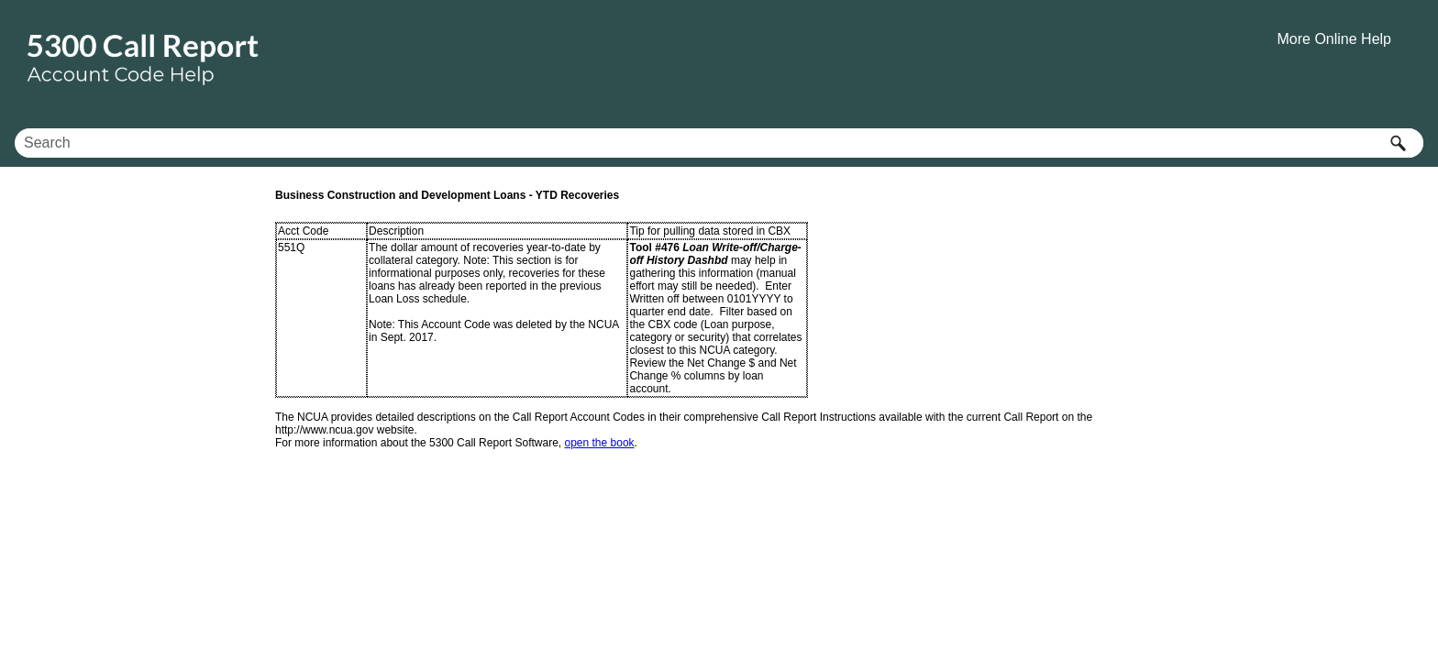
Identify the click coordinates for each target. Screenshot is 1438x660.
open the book (600, 442)
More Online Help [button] (1335, 39)
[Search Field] (719, 143)
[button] (1397, 143)
